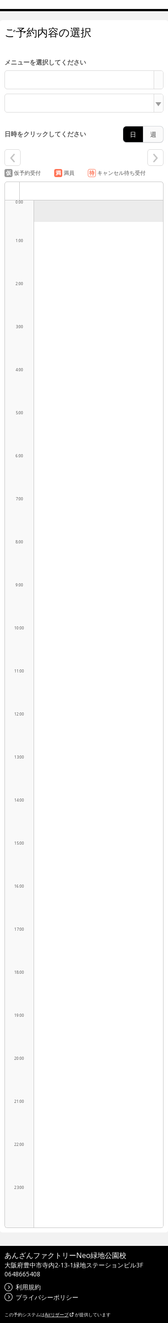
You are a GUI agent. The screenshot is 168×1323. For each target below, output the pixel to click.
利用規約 (22, 1287)
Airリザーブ (59, 1314)
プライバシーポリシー (41, 1297)
